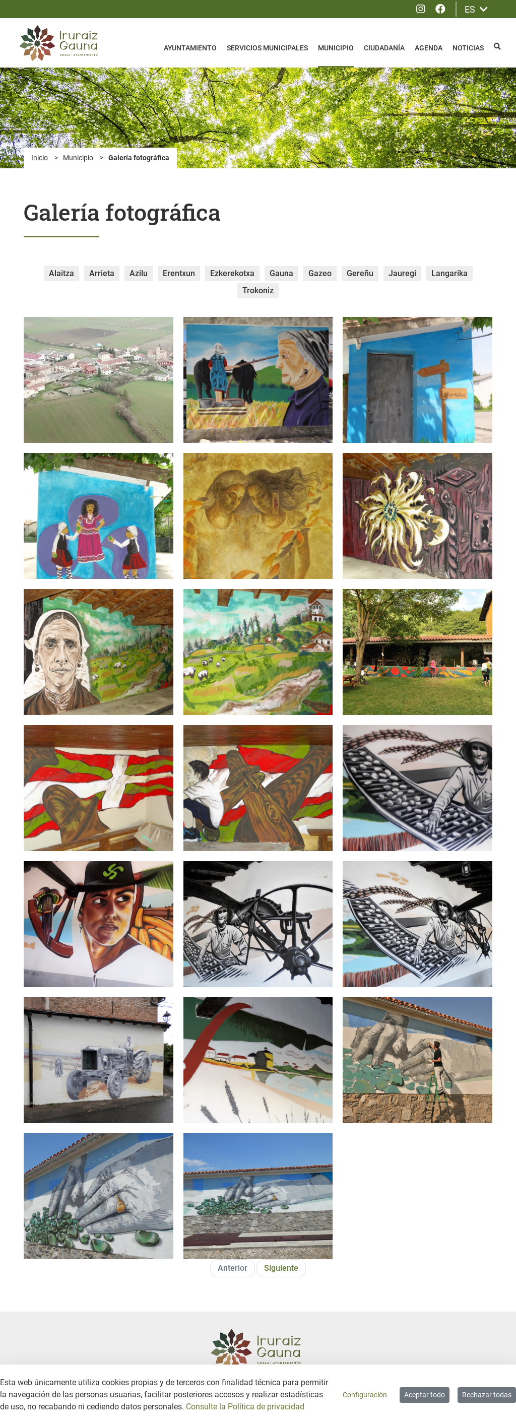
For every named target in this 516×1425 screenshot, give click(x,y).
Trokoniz (258, 290)
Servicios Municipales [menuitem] (267, 48)
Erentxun (179, 273)
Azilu (139, 273)
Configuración (365, 1395)
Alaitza (61, 273)
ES (476, 9)
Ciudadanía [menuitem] (384, 48)
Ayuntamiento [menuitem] (190, 48)
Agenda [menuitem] (428, 48)
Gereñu (360, 273)
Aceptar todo (424, 1395)
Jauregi (402, 273)
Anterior (232, 1268)
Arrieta (101, 273)
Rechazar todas (486, 1395)
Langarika (449, 273)
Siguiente (281, 1268)
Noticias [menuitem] (468, 48)
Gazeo (320, 273)
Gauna (281, 273)
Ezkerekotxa (232, 273)
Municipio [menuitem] (336, 48)
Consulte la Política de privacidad (245, 1406)
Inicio (39, 158)
